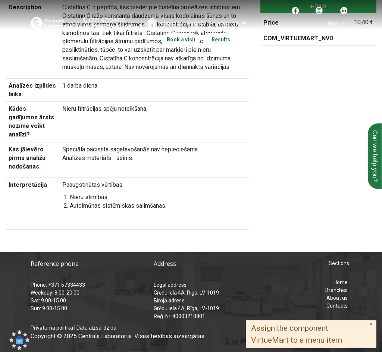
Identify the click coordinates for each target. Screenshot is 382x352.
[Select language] (335, 23)
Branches (172, 23)
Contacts (337, 306)
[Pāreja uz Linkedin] (344, 9)
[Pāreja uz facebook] (295, 9)
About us (337, 298)
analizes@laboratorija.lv (113, 26)
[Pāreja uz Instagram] (319, 9)
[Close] (371, 324)
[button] (19, 340)
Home (341, 282)
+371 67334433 (106, 20)
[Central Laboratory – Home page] (51, 23)
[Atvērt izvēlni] (212, 23)
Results (221, 40)
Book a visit (181, 40)
